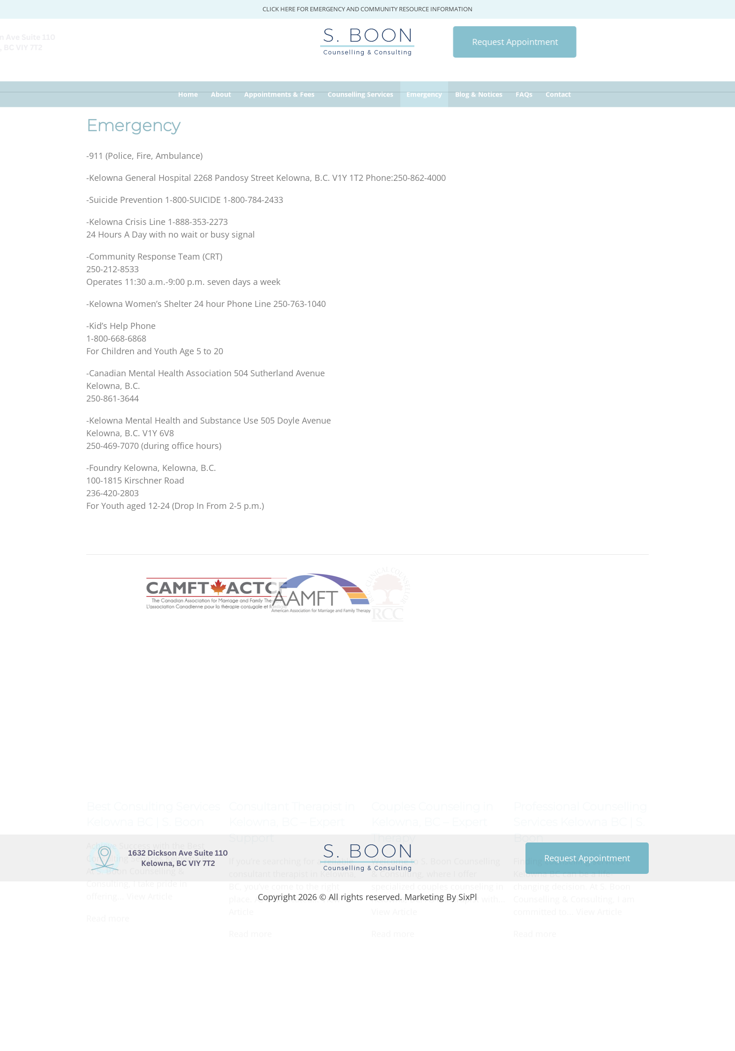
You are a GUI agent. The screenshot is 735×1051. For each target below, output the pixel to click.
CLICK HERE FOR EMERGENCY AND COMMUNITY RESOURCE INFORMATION (367, 9)
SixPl (467, 896)
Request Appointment (452, 41)
